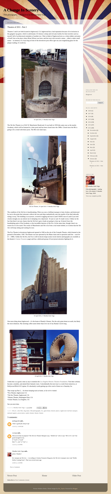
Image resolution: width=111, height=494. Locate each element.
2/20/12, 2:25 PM (17, 463)
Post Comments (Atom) (22, 480)
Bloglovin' (89, 94)
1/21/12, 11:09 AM (17, 426)
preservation (21, 413)
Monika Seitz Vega (18, 451)
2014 (89, 122)
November (93, 130)
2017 (89, 113)
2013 (89, 125)
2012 (89, 128)
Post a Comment (15, 467)
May (91, 147)
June (91, 144)
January (92, 158)
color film (20, 411)
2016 (89, 116)
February (92, 156)
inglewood (63, 411)
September (93, 136)
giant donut (47, 411)
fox (42, 411)
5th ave (14, 411)
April (91, 150)
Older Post (76, 475)
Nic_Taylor (61, 488)
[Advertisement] (95, 53)
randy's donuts (29, 413)
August (92, 139)
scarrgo (14, 433)
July (91, 141)
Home (44, 475)
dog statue (27, 411)
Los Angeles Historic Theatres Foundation (53, 381)
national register (12, 413)
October (92, 133)
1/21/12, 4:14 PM (17, 444)
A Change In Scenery (21, 10)
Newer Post (12, 475)
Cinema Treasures (21, 239)
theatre (41, 413)
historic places (55, 411)
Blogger (75, 488)
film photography (35, 411)
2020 (89, 111)
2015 (89, 119)
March (92, 153)
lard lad (69, 411)
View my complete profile (93, 196)
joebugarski (16, 421)
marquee (74, 411)
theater (37, 413)
